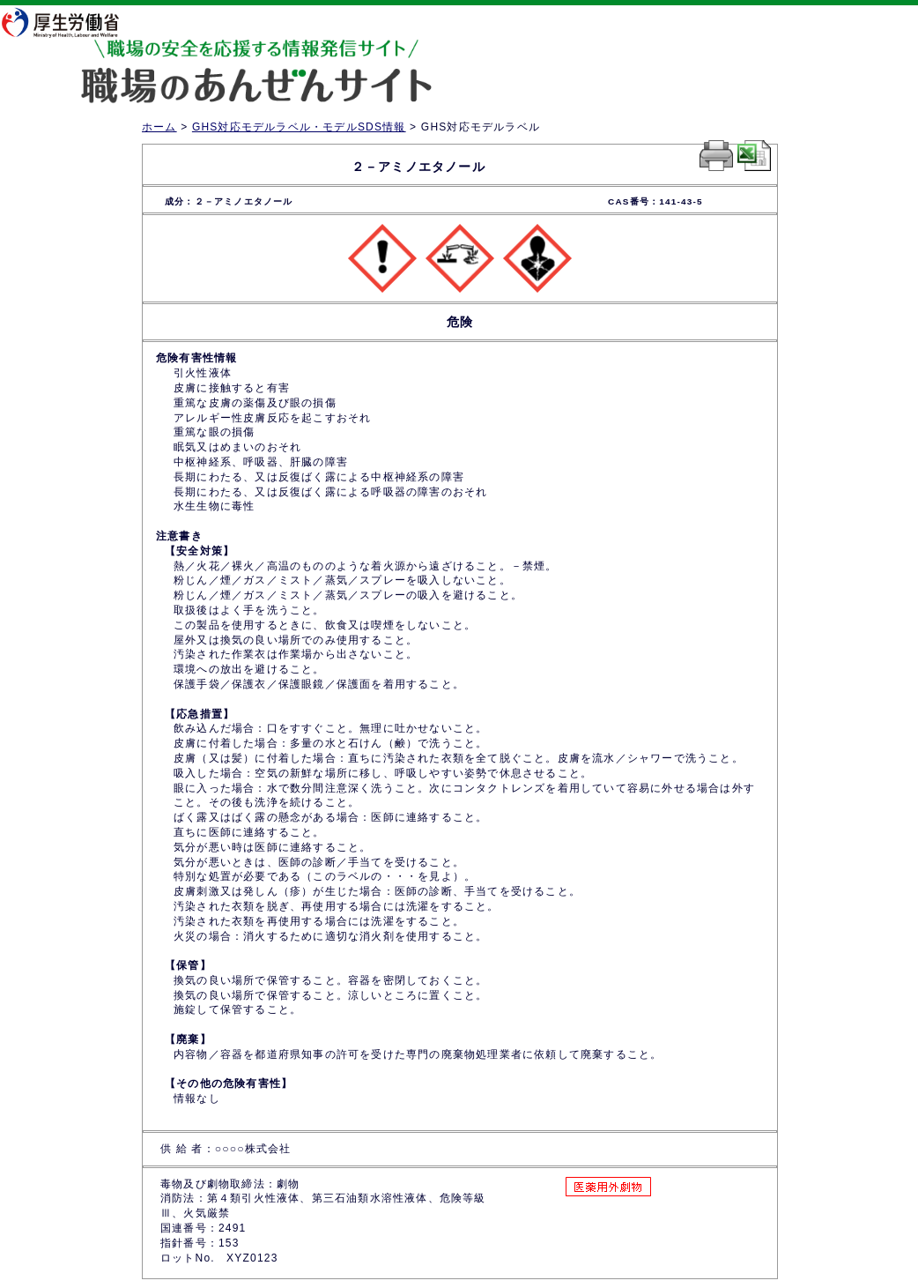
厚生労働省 (71, 22)
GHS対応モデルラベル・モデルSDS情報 (299, 127)
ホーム (159, 127)
